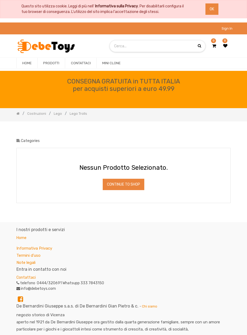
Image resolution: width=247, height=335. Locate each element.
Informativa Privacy (34, 248)
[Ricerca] (226, 130)
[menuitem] (27, 63)
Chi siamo (149, 306)
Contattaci (26, 277)
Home (21, 238)
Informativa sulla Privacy (116, 6)
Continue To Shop (123, 184)
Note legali (25, 262)
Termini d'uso (28, 255)
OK (212, 9)
